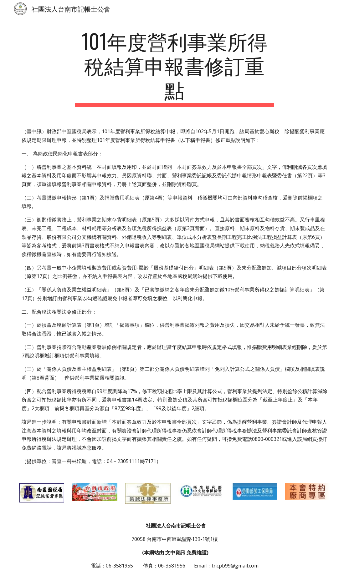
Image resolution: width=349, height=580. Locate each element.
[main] (174, 67)
